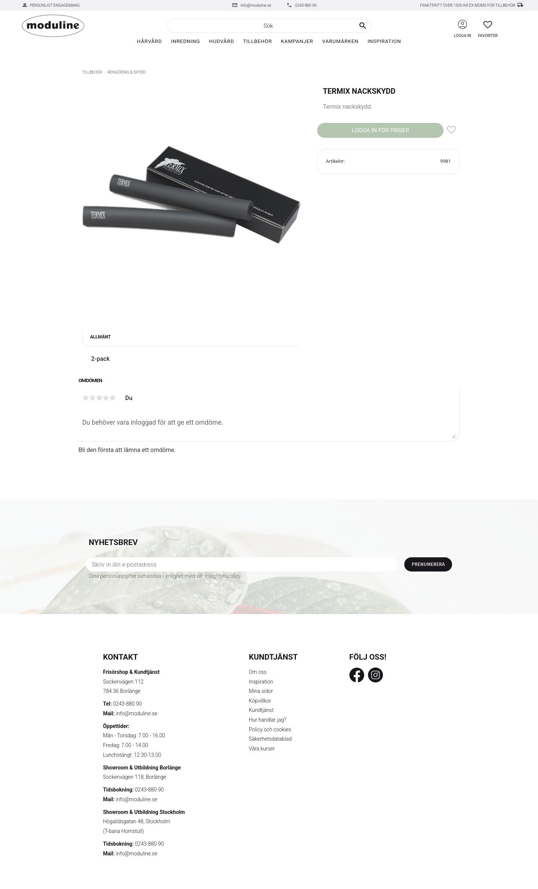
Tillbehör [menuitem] (257, 41)
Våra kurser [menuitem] (262, 749)
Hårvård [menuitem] (149, 41)
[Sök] (362, 26)
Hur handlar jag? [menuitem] (267, 720)
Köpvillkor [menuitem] (260, 701)
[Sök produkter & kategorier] (269, 26)
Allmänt (100, 337)
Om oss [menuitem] (257, 672)
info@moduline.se (256, 5)
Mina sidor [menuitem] (261, 691)
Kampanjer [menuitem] (297, 41)
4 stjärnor (105, 397)
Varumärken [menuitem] (340, 41)
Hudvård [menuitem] (221, 41)
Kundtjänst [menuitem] (261, 710)
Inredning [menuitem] (185, 41)
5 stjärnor (112, 397)
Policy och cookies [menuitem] (270, 729)
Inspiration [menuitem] (384, 41)
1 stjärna (85, 397)
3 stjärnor (99, 397)
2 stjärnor (92, 397)
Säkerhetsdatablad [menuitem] (270, 739)
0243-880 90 (305, 5)
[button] (487, 24)
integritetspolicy (223, 576)
